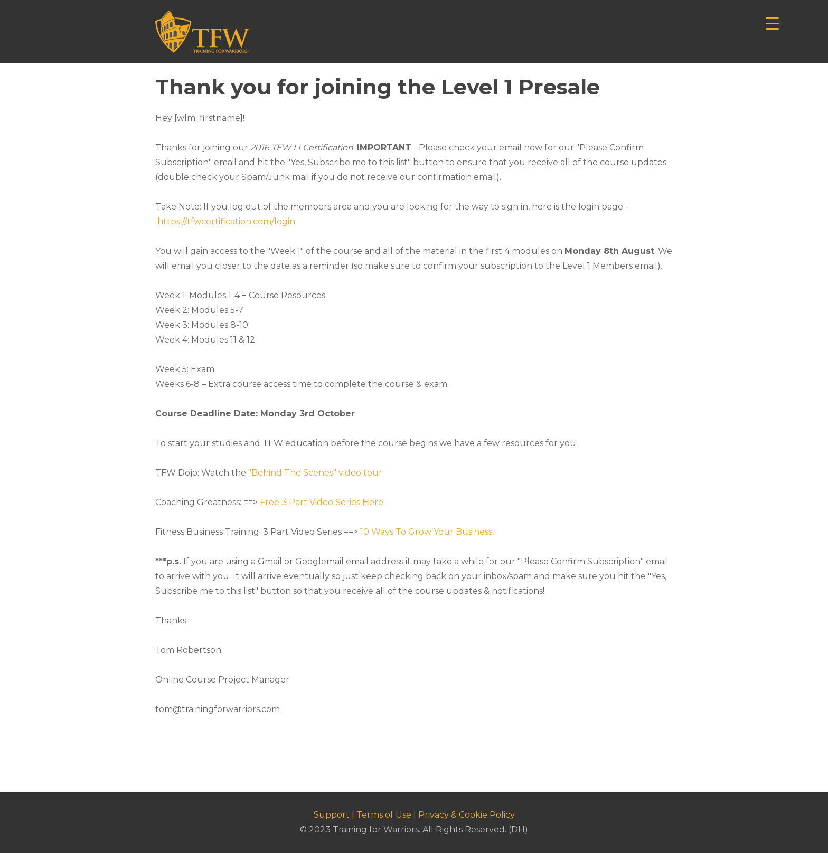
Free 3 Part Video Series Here (321, 502)
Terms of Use (383, 815)
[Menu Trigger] (772, 22)
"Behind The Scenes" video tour (315, 473)
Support (332, 815)
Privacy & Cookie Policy (466, 815)
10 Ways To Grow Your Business (426, 532)
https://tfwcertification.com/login (226, 221)
